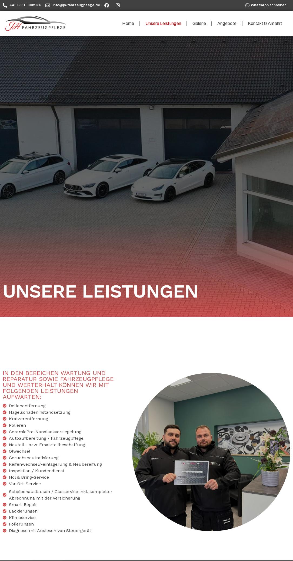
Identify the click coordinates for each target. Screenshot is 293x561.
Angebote (227, 23)
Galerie (199, 23)
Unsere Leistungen (163, 23)
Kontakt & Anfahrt (265, 23)
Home (128, 23)
